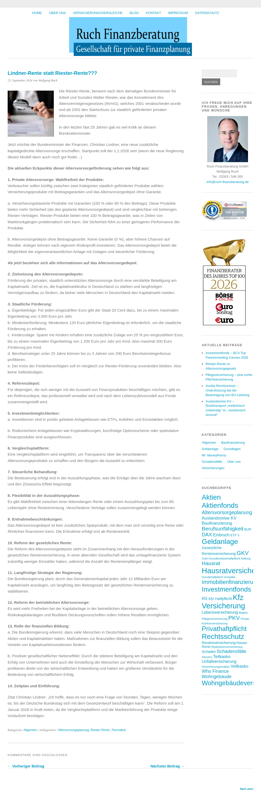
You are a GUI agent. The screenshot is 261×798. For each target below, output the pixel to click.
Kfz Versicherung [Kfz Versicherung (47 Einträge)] (223, 601)
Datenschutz (207, 13)
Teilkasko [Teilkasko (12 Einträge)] (221, 656)
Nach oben (246, 789)
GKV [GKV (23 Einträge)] (243, 553)
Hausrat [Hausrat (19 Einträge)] (211, 563)
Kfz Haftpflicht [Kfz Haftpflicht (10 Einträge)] (220, 599)
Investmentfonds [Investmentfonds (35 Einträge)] (226, 589)
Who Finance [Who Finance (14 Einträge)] (215, 671)
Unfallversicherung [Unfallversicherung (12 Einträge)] (219, 661)
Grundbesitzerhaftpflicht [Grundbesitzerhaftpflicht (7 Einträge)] (224, 558)
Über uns (57, 13)
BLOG (134, 13)
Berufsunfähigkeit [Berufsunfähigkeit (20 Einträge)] (222, 528)
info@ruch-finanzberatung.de (227, 182)
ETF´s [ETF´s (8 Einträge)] (234, 535)
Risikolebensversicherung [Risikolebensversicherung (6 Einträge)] (226, 646)
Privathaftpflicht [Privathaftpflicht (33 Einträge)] (224, 628)
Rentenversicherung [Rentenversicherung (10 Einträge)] (219, 643)
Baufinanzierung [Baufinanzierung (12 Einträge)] (217, 523)
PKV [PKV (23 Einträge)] (234, 618)
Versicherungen (213, 468)
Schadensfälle (212, 462)
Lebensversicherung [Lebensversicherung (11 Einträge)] (220, 612)
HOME (37, 13)
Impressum (178, 13)
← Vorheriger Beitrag (26, 766)
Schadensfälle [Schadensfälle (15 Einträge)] (231, 651)
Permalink (119, 730)
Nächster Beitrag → (168, 766)
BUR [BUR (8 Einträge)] (247, 529)
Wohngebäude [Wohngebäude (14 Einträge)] (217, 676)
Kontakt (153, 13)
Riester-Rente (100, 730)
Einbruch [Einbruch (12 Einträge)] (221, 535)
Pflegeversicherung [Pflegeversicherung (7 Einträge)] (215, 618)
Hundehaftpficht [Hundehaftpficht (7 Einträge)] (212, 577)
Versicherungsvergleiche (98, 13)
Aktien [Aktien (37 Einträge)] (211, 497)
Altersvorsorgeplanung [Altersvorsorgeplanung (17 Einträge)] (227, 512)
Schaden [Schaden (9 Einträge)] (209, 652)
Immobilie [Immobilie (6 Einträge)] (230, 577)
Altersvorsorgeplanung (73, 730)
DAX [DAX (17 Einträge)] (207, 534)
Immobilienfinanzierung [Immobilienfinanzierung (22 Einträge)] (230, 582)
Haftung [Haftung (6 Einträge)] (245, 558)
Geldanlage (210, 449)
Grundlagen (232, 449)
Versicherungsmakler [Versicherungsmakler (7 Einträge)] (216, 666)
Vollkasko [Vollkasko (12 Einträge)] (239, 666)
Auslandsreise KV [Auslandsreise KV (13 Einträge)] (219, 518)
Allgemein (30, 730)
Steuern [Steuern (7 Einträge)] (207, 657)
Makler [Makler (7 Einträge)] (243, 612)
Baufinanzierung (233, 442)
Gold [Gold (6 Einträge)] (205, 558)
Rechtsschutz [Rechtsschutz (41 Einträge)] (223, 636)
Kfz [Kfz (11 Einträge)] (205, 598)
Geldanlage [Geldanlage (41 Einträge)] (220, 541)
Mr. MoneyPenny (214, 455)
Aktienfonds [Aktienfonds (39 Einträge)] (220, 505)
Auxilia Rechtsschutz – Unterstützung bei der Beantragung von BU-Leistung (227, 390)
